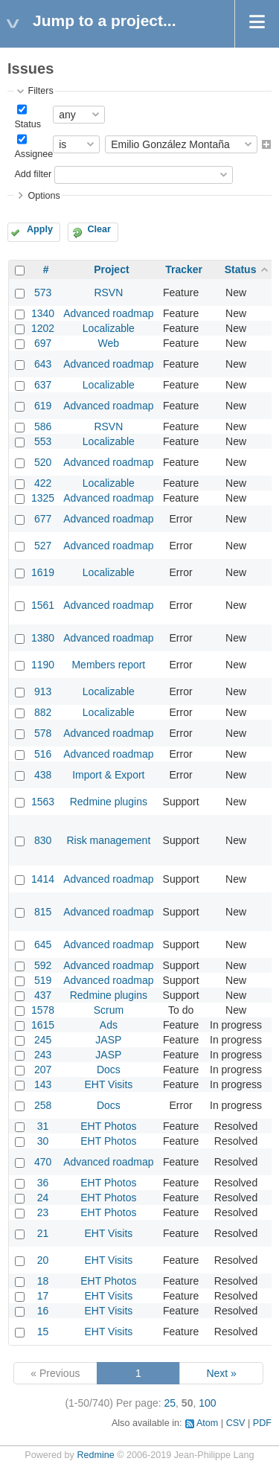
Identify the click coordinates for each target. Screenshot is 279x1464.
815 (42, 912)
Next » (221, 1373)
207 (42, 1069)
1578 (42, 1010)
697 (42, 343)
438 (42, 775)
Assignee (33, 154)
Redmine (95, 1455)
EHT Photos (108, 1126)
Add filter (32, 174)
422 (42, 483)
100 (207, 1403)
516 (42, 754)
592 (42, 965)
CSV (236, 1423)
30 (43, 1141)
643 (42, 364)
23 (43, 1212)
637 (42, 385)
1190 (42, 665)
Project (111, 269)
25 (170, 1403)
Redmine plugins (108, 802)
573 (42, 292)
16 (43, 1311)
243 (42, 1055)
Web (109, 343)
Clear (99, 229)
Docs (109, 1069)
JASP (108, 1040)
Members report (108, 665)
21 (43, 1233)
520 (42, 462)
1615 (42, 1025)
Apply (40, 229)
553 (42, 441)
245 (42, 1040)
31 (43, 1126)
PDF (262, 1423)
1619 (42, 572)
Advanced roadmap (108, 313)
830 (42, 840)
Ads (109, 1025)
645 (42, 944)
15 (43, 1331)
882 (42, 712)
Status (27, 124)
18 (43, 1281)
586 (42, 426)
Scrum (109, 1010)
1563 (42, 802)
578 (42, 733)
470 (42, 1162)
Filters (40, 91)
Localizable (109, 328)
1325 (42, 498)
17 (43, 1296)
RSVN (108, 292)
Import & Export (108, 775)
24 (43, 1198)
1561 (42, 605)
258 (42, 1105)
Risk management (108, 840)
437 (42, 995)
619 (42, 406)
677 (42, 519)
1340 (42, 313)
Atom (207, 1423)
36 (43, 1183)
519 (42, 980)
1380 (42, 638)
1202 (42, 328)
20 (43, 1260)
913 (42, 691)
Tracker (183, 269)
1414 (42, 879)
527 (42, 546)
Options (44, 196)
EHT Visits (108, 1084)
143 (42, 1084)
